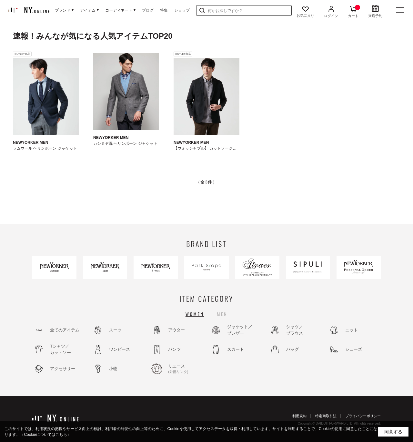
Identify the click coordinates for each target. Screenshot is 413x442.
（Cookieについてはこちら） (45, 434)
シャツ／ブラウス (294, 330)
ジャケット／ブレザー (239, 330)
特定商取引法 (326, 416)
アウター (176, 330)
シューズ (353, 349)
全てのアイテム (64, 330)
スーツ (115, 330)
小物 (113, 368)
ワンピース (119, 349)
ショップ (182, 10)
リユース (185, 369)
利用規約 (299, 416)
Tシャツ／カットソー (60, 349)
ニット (351, 330)
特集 (164, 10)
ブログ (148, 10)
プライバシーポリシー (363, 416)
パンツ (174, 349)
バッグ (292, 349)
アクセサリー (62, 368)
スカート (235, 349)
